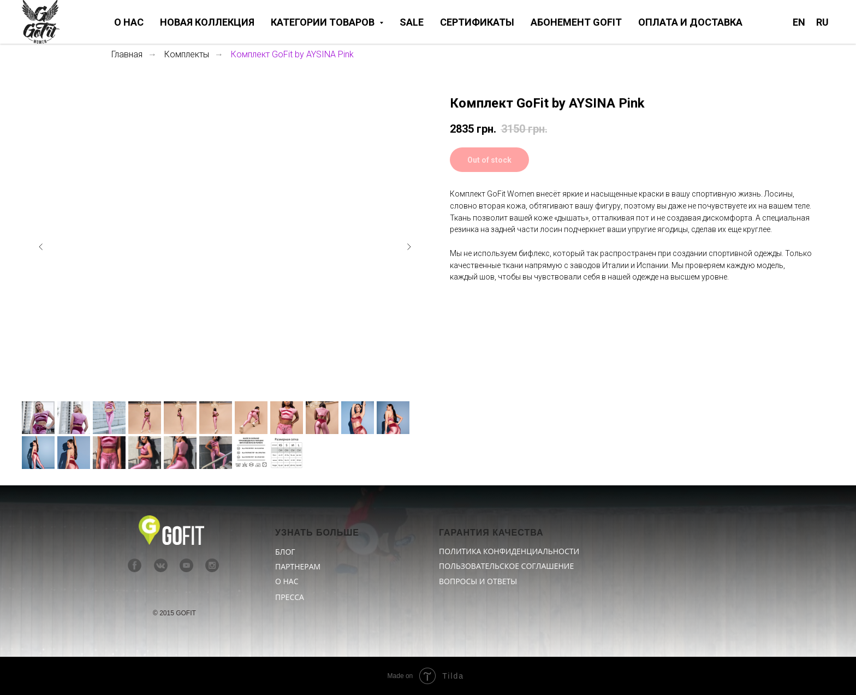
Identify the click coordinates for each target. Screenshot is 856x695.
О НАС (129, 22)
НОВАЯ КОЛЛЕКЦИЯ (207, 22)
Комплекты (186, 54)
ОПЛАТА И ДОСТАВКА (690, 22)
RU (822, 22)
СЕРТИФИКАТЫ (477, 22)
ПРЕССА (289, 597)
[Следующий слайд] (409, 247)
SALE (412, 22)
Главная (126, 54)
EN (799, 22)
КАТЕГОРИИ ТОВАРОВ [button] (324, 22)
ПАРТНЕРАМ (297, 566)
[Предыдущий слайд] (41, 247)
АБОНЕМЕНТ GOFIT (576, 22)
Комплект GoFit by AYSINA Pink (292, 54)
